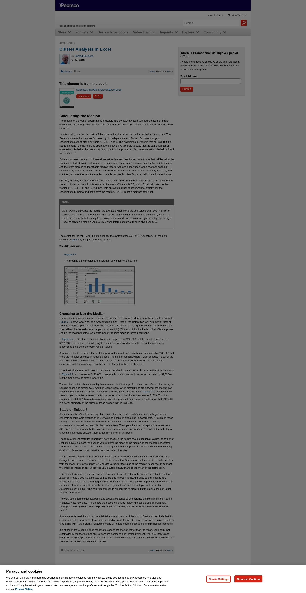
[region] (153, 579)
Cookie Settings (218, 578)
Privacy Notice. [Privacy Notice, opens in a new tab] (24, 589)
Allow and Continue (248, 578)
